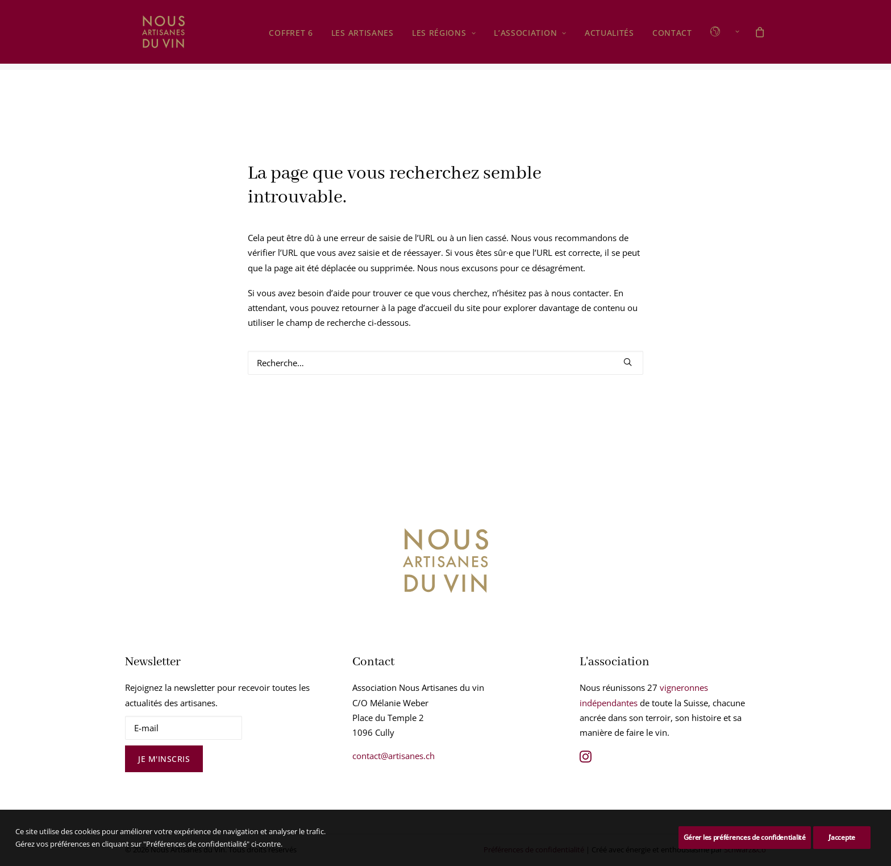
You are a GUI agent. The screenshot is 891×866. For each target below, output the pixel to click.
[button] (721, 35)
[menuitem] (290, 37)
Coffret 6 (291, 36)
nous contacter (580, 293)
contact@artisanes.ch (393, 756)
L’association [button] (530, 36)
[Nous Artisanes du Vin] (151, 35)
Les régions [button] (444, 36)
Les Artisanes (362, 36)
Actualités (609, 36)
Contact (672, 36)
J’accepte (841, 837)
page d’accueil (424, 308)
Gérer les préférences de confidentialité (745, 837)
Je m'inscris (164, 759)
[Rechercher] (445, 363)
